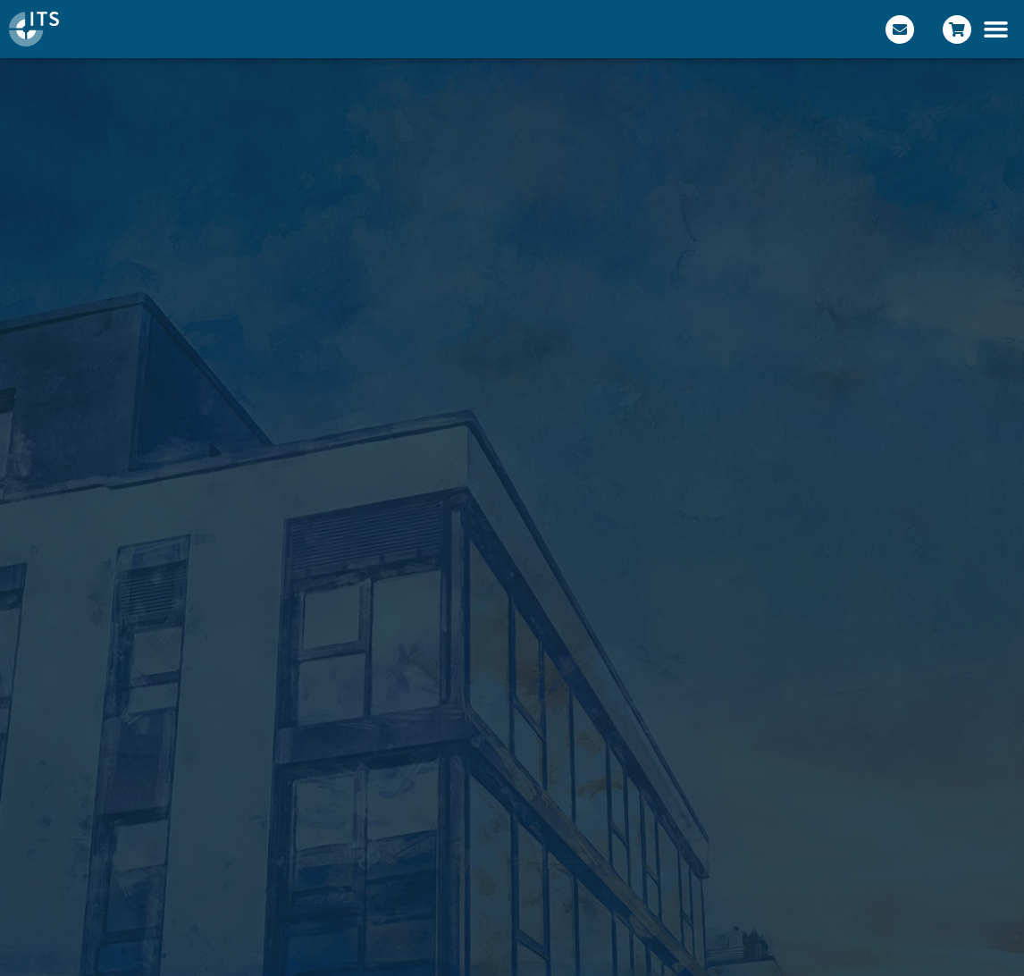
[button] (996, 29)
